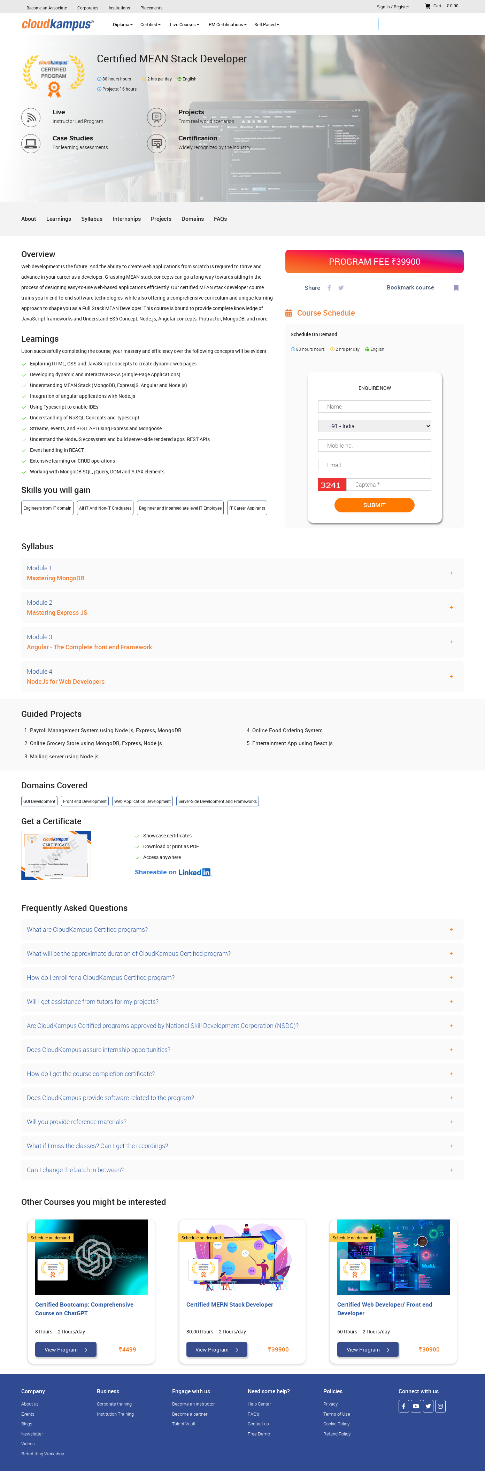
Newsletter (32, 1434)
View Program (66, 1349)
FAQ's (253, 1414)
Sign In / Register (393, 6)
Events (27, 1414)
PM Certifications (228, 24)
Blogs (26, 1423)
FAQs (220, 219)
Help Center (259, 1404)
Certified (150, 24)
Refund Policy (337, 1434)
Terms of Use (336, 1414)
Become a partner (189, 1414)
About (28, 219)
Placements (151, 7)
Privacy (330, 1404)
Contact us (258, 1423)
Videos (28, 1443)
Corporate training (114, 1404)
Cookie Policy (336, 1423)
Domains (193, 219)
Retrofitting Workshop (42, 1453)
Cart (442, 5)
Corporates (87, 7)
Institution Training (115, 1414)
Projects (161, 219)
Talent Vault (183, 1423)
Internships (127, 219)
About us (30, 1404)
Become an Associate (46, 7)
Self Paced (266, 24)
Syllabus (91, 219)
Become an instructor (193, 1404)
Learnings (58, 219)
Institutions (119, 7)
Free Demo (259, 1434)
